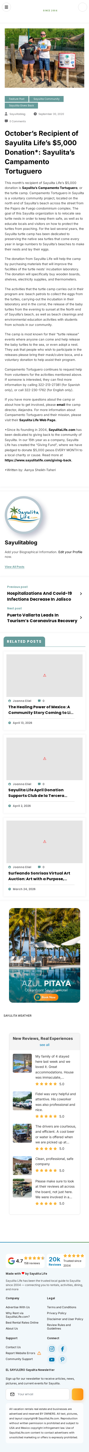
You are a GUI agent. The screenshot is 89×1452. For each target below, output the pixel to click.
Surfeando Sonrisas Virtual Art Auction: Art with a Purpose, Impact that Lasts (39, 873)
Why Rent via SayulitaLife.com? (18, 1311)
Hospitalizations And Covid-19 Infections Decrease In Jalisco (36, 595)
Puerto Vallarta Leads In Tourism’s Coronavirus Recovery (40, 616)
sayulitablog (17, 114)
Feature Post (16, 99)
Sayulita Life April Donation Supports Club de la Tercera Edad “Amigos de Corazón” (36, 790)
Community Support (19, 1356)
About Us (12, 1325)
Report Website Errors (20, 1350)
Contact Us (13, 1344)
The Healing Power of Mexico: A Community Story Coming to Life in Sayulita (41, 707)
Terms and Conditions (61, 1304)
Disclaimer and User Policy (65, 1316)
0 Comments (17, 121)
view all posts (14, 567)
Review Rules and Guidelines (59, 1323)
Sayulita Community (46, 99)
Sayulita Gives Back (21, 105)
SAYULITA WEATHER (18, 1013)
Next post (14, 607)
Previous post (17, 587)
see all (44, 1042)
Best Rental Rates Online (22, 1319)
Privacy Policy (56, 1310)
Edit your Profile (70, 552)
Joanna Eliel (22, 698)
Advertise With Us (18, 1304)
